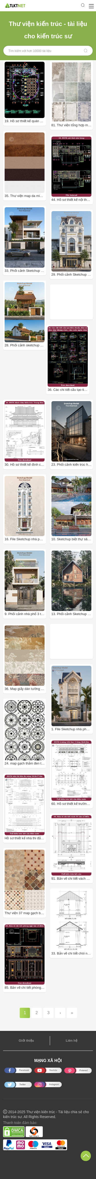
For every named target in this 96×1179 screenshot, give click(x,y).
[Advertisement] (73, 302)
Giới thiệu (26, 1040)
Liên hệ (71, 1040)
